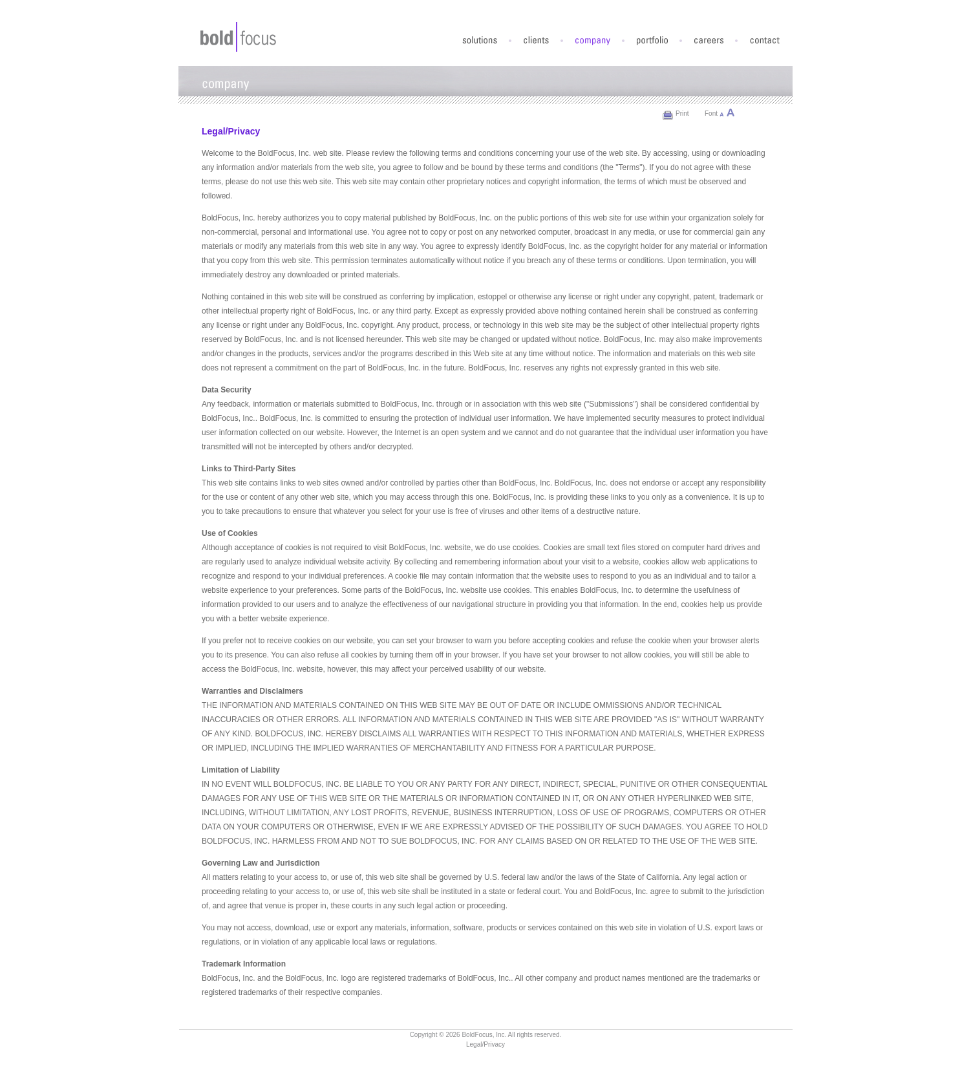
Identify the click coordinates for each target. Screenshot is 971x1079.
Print (682, 113)
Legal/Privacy (485, 1044)
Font (711, 113)
